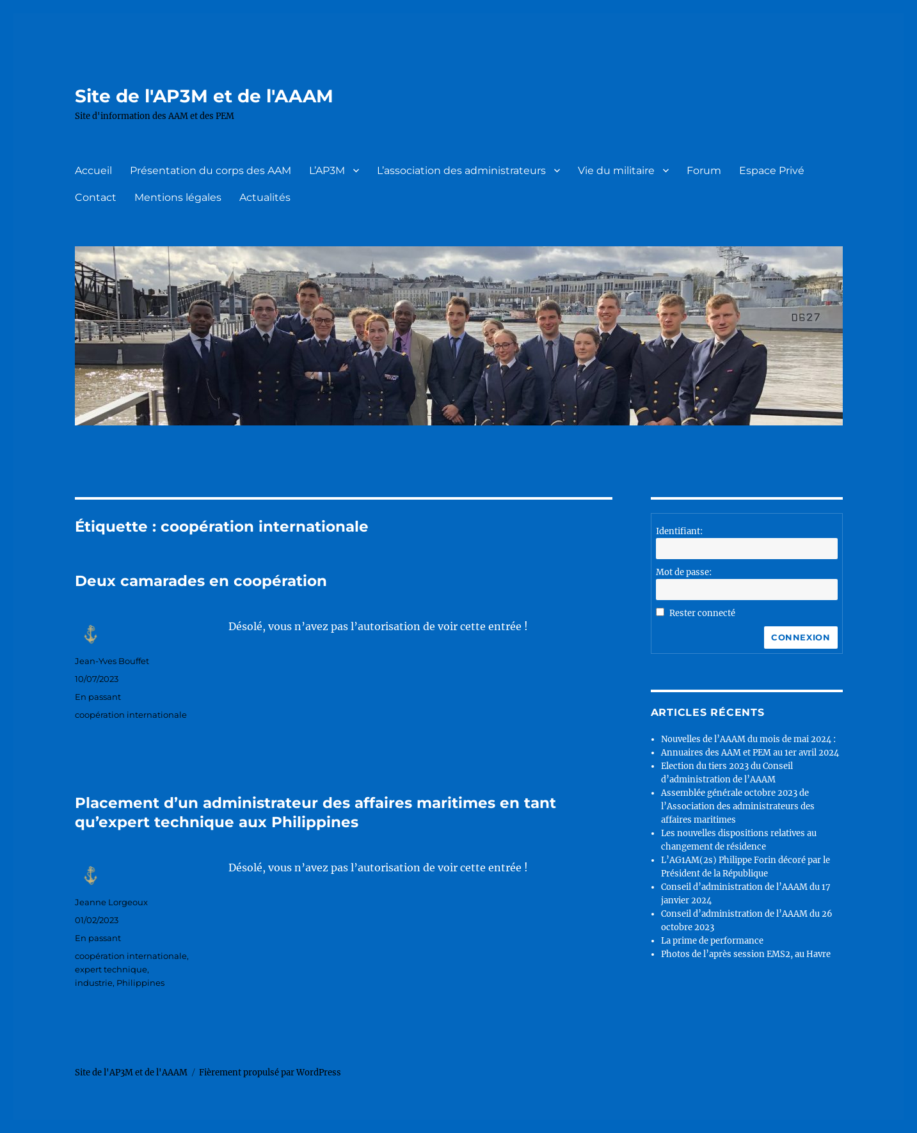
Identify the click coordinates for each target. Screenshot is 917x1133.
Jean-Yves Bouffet (112, 661)
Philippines (140, 983)
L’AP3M (327, 170)
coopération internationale (131, 714)
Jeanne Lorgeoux (111, 902)
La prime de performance (712, 940)
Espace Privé (771, 170)
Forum (704, 170)
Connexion (800, 637)
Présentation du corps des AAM (210, 170)
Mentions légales (177, 197)
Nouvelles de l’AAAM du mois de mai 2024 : (748, 739)
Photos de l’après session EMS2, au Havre (746, 954)
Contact (95, 197)
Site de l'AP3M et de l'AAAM (204, 96)
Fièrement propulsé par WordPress (270, 1072)
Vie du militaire (616, 170)
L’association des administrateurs (461, 170)
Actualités (265, 197)
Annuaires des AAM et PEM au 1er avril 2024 (750, 752)
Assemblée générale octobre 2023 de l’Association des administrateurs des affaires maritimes (738, 806)
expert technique (111, 969)
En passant (98, 697)
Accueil (93, 170)
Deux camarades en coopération (201, 581)
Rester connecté (702, 613)
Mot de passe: (684, 572)
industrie (94, 983)
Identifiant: (679, 531)
